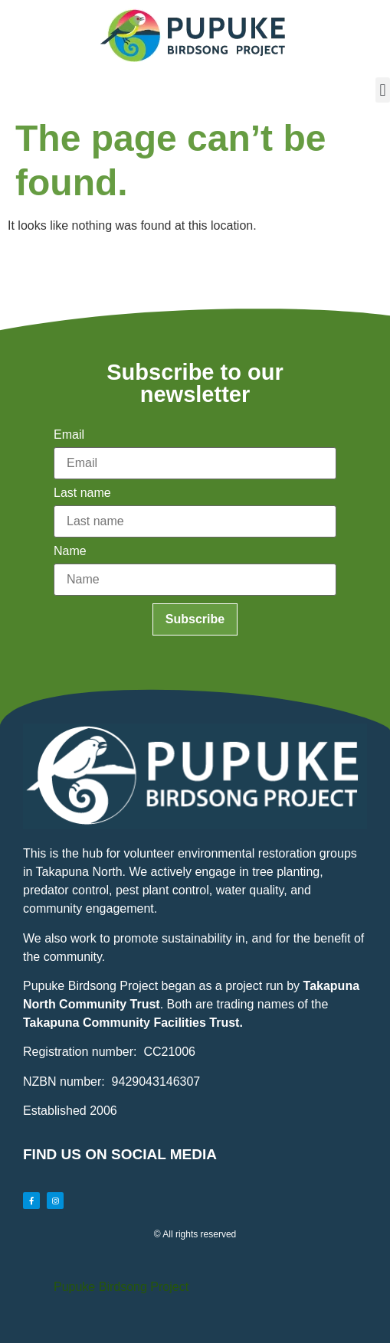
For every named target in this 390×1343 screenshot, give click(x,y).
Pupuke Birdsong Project (121, 1286)
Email (69, 435)
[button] (382, 90)
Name (70, 551)
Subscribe (195, 619)
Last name (82, 493)
